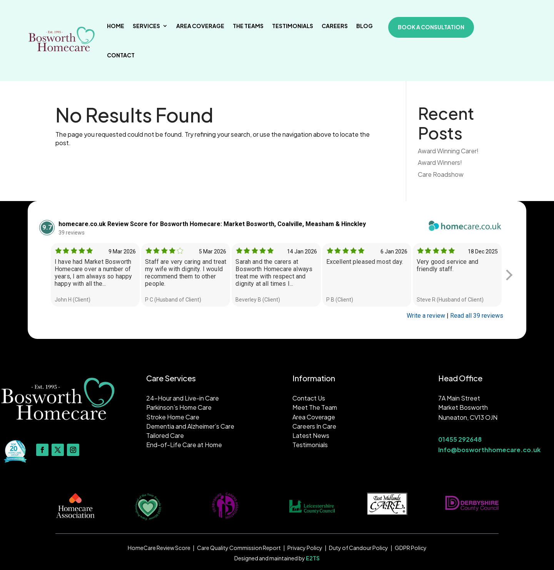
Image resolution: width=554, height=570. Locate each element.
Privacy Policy (304, 547)
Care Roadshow (441, 174)
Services (146, 25)
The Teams (248, 25)
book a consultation (431, 26)
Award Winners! (440, 162)
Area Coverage (200, 25)
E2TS (313, 558)
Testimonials (292, 25)
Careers (335, 25)
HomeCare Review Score (159, 547)
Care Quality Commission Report (239, 547)
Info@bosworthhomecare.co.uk (489, 450)
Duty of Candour (350, 547)
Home (115, 25)
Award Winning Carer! (448, 151)
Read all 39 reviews (476, 315)
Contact (121, 55)
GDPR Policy (411, 547)
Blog (364, 25)
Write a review (426, 315)
